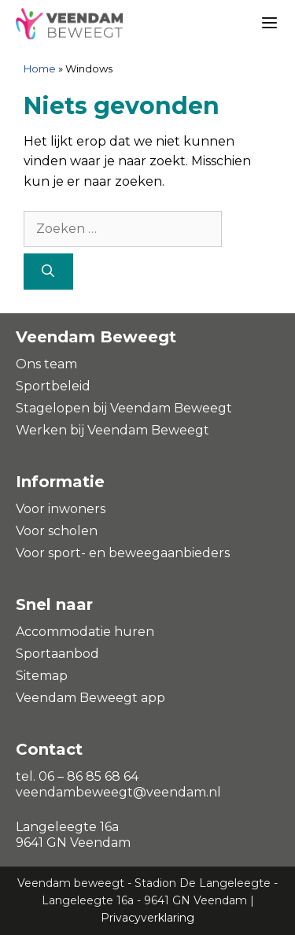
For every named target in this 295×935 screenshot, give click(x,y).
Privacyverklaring (147, 918)
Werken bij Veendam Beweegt (112, 430)
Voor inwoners (60, 508)
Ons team (46, 364)
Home (40, 68)
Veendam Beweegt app (90, 697)
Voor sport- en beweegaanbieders (123, 552)
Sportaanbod (57, 653)
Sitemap (42, 675)
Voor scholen (57, 530)
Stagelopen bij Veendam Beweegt (124, 408)
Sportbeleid (53, 386)
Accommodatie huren (85, 631)
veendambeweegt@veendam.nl (118, 792)
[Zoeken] (48, 271)
